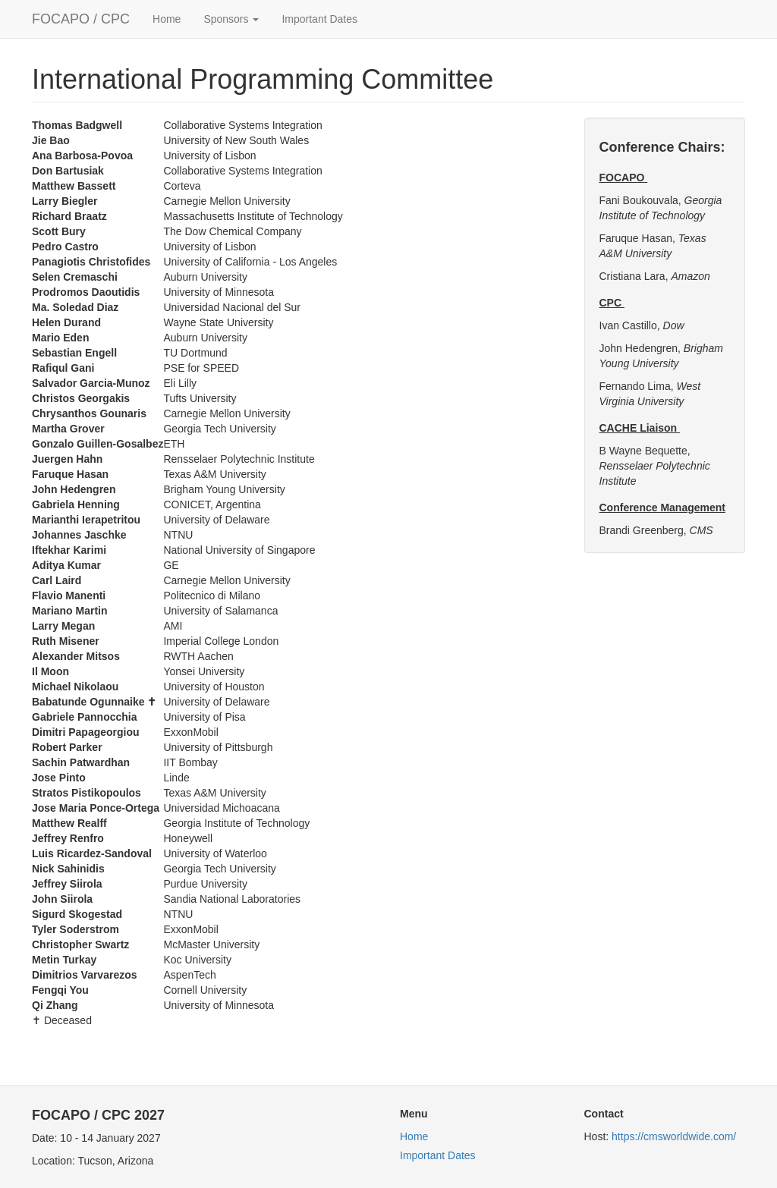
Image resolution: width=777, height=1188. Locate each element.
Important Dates (319, 19)
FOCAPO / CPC (81, 19)
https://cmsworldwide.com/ (674, 1136)
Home (167, 19)
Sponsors (231, 19)
